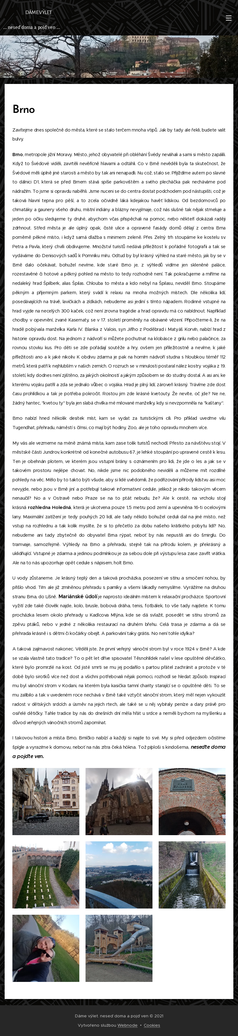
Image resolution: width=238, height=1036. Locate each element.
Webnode (127, 1025)
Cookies (152, 1025)
